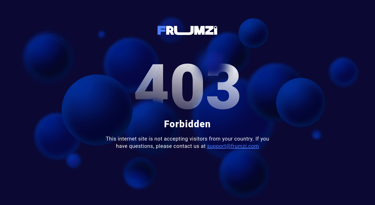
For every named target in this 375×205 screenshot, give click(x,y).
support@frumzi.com (233, 146)
